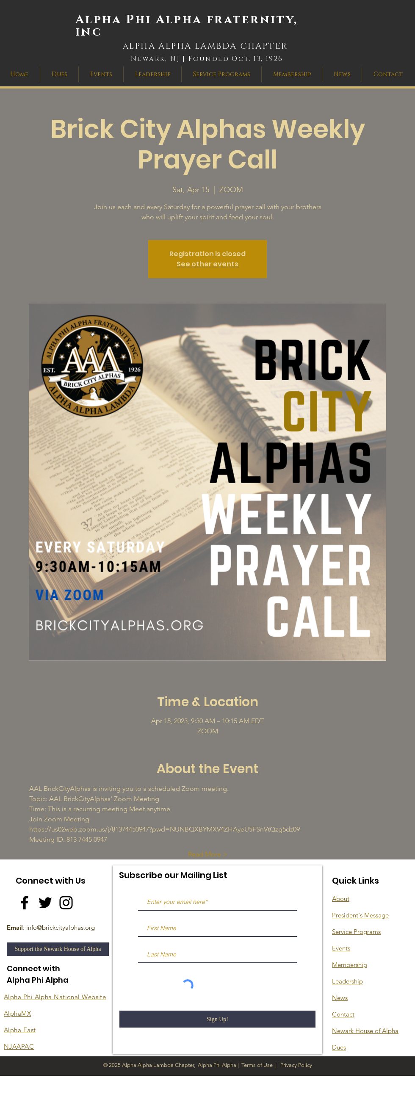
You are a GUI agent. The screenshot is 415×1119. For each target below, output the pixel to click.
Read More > (207, 854)
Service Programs (356, 932)
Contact (343, 1014)
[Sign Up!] (217, 1019)
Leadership (347, 981)
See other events (207, 264)
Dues (339, 1047)
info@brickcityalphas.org (60, 927)
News (340, 998)
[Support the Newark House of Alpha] (58, 949)
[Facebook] (24, 903)
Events (341, 948)
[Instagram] (66, 903)
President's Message (360, 915)
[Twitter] (45, 903)
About (340, 899)
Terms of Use (257, 1065)
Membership (349, 965)
